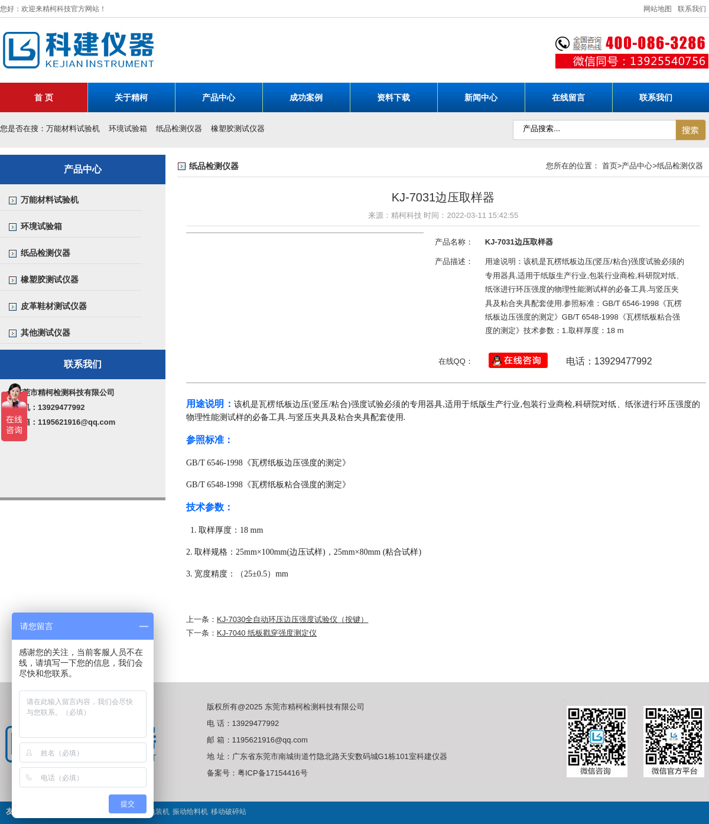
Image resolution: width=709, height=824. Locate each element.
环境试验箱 (128, 128)
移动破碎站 (228, 811)
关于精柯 (131, 97)
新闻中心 (480, 97)
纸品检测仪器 (179, 128)
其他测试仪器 (45, 332)
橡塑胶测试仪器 (238, 128)
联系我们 (692, 9)
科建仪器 (221, 51)
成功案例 (306, 97)
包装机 (159, 811)
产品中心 (218, 97)
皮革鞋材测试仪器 (54, 306)
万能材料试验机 (73, 128)
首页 (609, 165)
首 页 (43, 97)
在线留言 (568, 97)
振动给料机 (190, 811)
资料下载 (393, 97)
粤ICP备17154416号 (273, 772)
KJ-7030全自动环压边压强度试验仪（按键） (292, 619)
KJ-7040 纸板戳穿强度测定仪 (267, 632)
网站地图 (657, 9)
